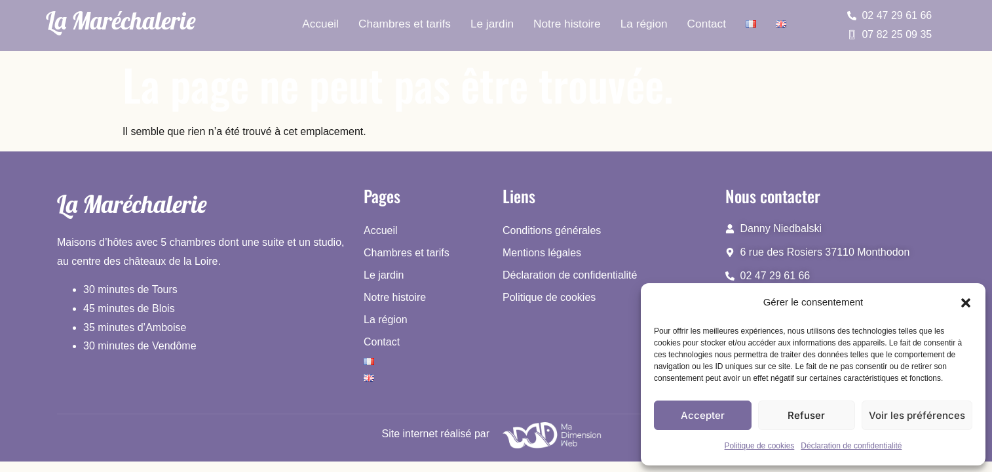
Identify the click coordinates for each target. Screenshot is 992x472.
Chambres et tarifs (405, 23)
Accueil (323, 23)
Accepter (703, 415)
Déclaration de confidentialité (851, 445)
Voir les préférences (917, 415)
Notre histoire (566, 23)
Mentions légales (542, 252)
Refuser (806, 415)
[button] (965, 302)
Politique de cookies (760, 445)
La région (642, 23)
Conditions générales (552, 230)
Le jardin (492, 23)
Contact (704, 23)
